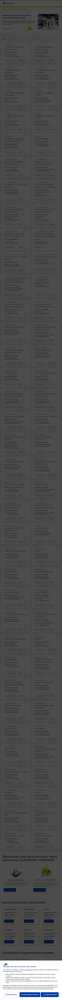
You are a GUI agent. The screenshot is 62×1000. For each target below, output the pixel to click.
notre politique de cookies (47, 989)
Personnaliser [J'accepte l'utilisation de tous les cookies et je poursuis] (12, 994)
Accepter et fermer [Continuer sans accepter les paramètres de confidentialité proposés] (50, 994)
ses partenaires (28, 970)
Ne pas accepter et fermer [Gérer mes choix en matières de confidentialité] (29, 994)
